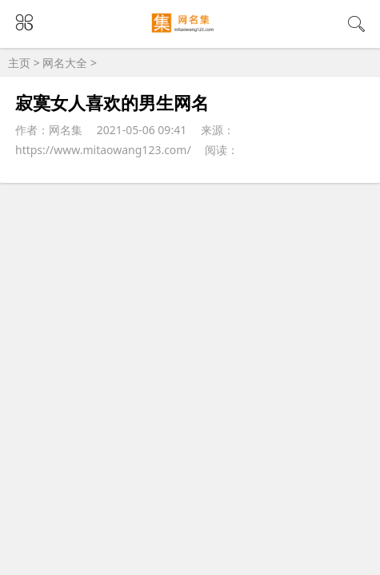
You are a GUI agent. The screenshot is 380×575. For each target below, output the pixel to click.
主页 (19, 62)
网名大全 (64, 62)
